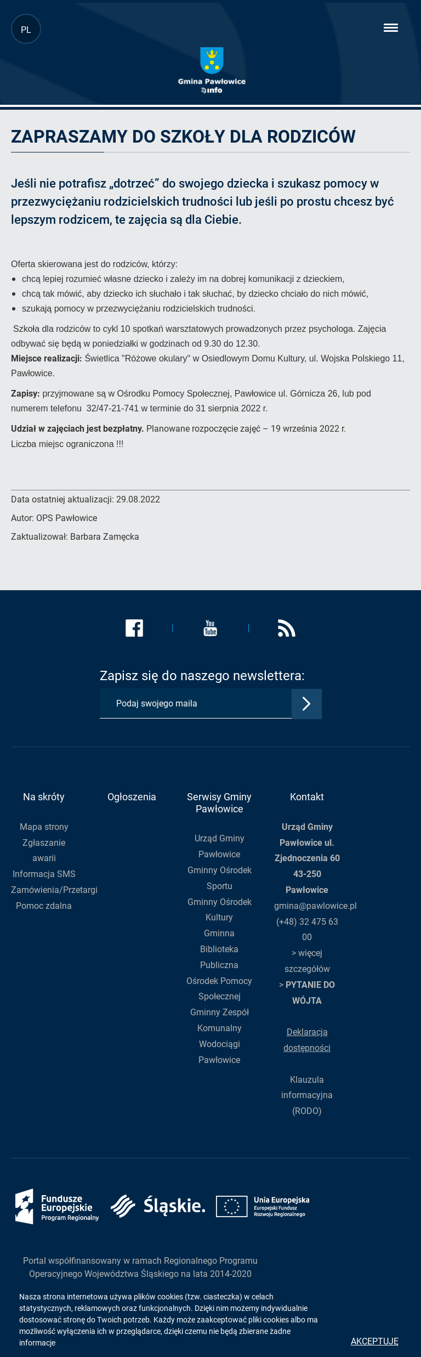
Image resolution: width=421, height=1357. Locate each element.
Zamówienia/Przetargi (54, 890)
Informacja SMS (44, 874)
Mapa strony (44, 827)
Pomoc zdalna (44, 906)
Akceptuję (375, 1341)
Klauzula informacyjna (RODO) (307, 1096)
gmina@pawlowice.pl (315, 906)
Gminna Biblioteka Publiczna (219, 949)
